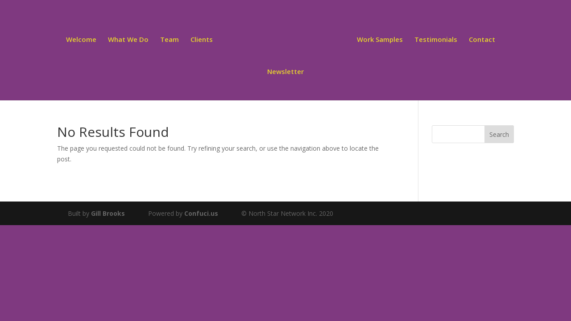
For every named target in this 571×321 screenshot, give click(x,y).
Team (170, 39)
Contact (481, 39)
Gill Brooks (108, 213)
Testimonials (434, 39)
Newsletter (285, 71)
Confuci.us (201, 213)
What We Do (129, 39)
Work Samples (378, 39)
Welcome (82, 39)
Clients (203, 39)
